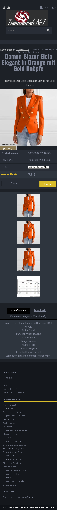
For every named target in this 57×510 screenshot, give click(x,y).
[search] (48, 30)
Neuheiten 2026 (22, 49)
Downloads (40, 310)
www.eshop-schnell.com (42, 507)
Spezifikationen (18, 310)
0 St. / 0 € (50, 8)
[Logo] (27, 18)
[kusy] (5, 183)
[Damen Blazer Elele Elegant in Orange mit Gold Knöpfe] (28, 90)
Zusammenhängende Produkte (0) (28, 316)
